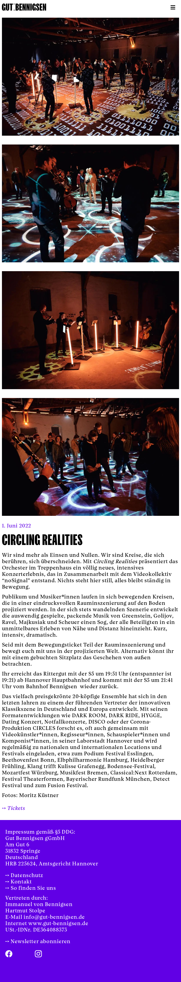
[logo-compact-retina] (24, 6)
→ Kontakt (18, 882)
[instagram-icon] (38, 953)
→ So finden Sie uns (30, 888)
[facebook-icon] (8, 953)
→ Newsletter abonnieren (38, 941)
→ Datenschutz (24, 875)
